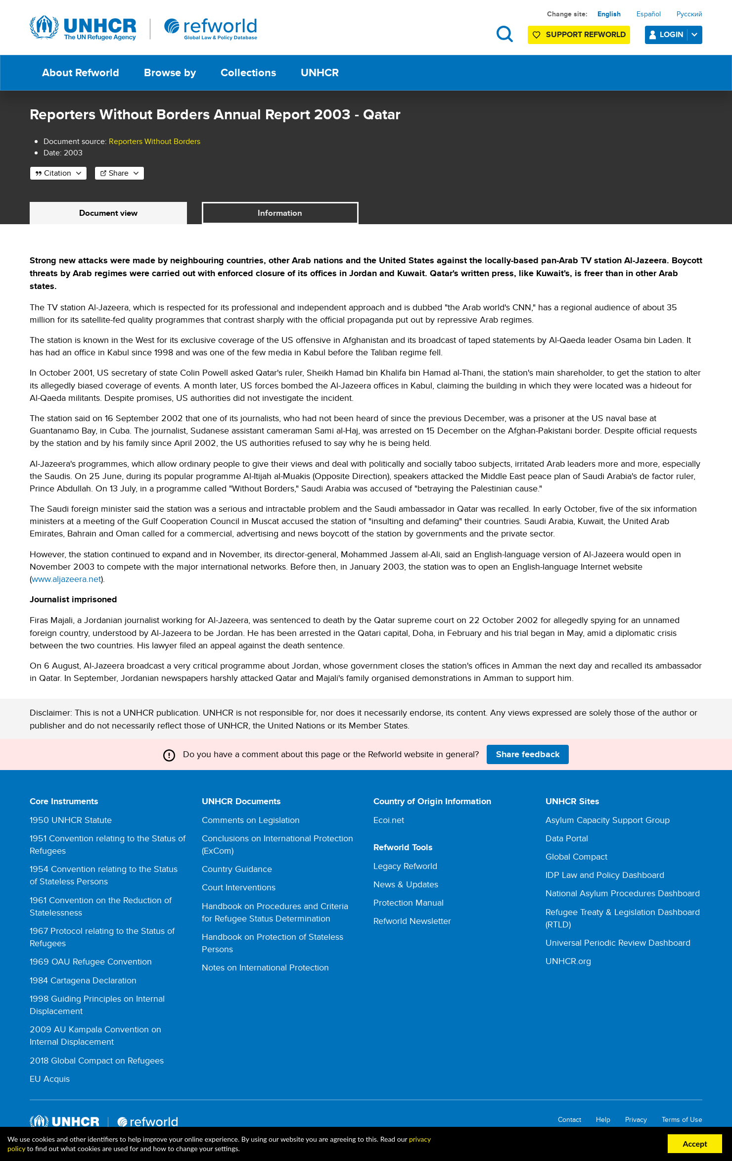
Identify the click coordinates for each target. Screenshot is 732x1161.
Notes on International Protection (265, 968)
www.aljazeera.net (66, 579)
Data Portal (567, 838)
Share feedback (528, 754)
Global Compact (576, 857)
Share (119, 173)
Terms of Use (682, 1120)
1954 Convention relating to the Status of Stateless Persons (104, 875)
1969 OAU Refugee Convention (91, 962)
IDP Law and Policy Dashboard (605, 875)
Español (649, 14)
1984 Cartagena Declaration (83, 980)
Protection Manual (408, 903)
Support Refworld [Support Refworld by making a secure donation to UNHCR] (586, 34)
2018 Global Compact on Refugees (97, 1060)
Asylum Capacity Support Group (608, 820)
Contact (569, 1120)
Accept (695, 1143)
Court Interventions (238, 887)
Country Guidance (237, 869)
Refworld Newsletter (412, 921)
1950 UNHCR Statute (71, 820)
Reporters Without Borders (154, 141)
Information (280, 213)
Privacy (636, 1120)
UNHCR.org (568, 961)
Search (505, 34)
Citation (57, 173)
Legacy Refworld (405, 866)
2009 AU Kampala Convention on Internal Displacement (95, 1035)
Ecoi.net (388, 820)
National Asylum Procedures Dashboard (623, 893)
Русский (689, 14)
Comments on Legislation (251, 820)
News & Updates (405, 884)
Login (680, 34)
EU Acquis (50, 1079)
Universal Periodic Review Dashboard (618, 943)
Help (603, 1120)
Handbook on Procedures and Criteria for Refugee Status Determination (275, 912)
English (609, 14)
